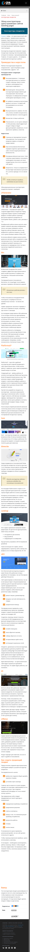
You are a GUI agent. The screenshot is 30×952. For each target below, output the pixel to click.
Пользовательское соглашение (10, 943)
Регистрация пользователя (9, 934)
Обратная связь (7, 939)
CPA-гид (20, 926)
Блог (8, 15)
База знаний (15, 15)
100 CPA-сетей (20, 925)
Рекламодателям (7, 940)
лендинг (14, 910)
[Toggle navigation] (26, 3)
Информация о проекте (8, 938)
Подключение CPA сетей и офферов (11, 942)
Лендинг (3, 36)
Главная (3, 15)
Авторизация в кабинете (9, 933)
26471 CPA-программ (10, 926)
